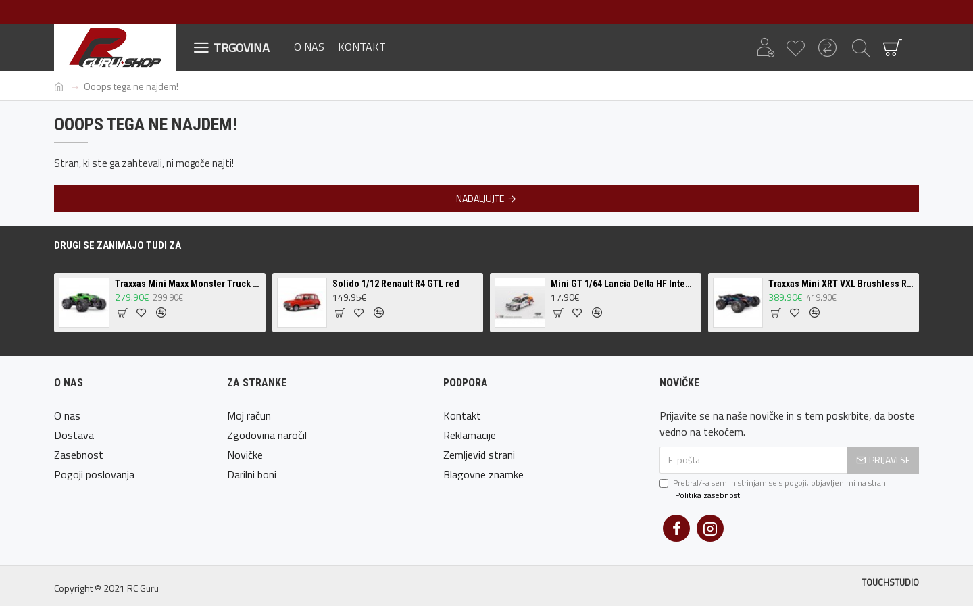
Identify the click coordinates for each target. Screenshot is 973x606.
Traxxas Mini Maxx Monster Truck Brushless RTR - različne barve (188, 283)
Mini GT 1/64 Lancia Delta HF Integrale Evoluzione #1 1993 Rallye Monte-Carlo (624, 283)
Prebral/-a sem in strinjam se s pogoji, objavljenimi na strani (773, 489)
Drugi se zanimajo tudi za (117, 245)
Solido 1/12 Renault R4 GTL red (395, 283)
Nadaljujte (480, 198)
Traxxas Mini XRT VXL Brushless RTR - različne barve (841, 283)
